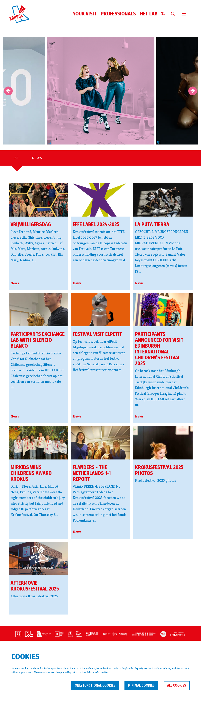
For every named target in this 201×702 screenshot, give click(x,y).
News (37, 158)
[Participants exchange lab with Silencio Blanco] (38, 309)
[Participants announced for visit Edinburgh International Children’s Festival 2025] (162, 309)
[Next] (192, 91)
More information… (99, 672)
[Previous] (8, 91)
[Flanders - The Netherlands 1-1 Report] (100, 442)
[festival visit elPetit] (100, 309)
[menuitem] (85, 14)
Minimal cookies (141, 685)
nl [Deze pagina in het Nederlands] (162, 14)
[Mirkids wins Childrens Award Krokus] (38, 442)
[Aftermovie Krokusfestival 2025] (38, 558)
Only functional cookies (95, 685)
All (17, 158)
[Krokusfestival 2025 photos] (162, 442)
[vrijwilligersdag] (38, 200)
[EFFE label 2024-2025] (100, 200)
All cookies (176, 685)
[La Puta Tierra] (162, 200)
